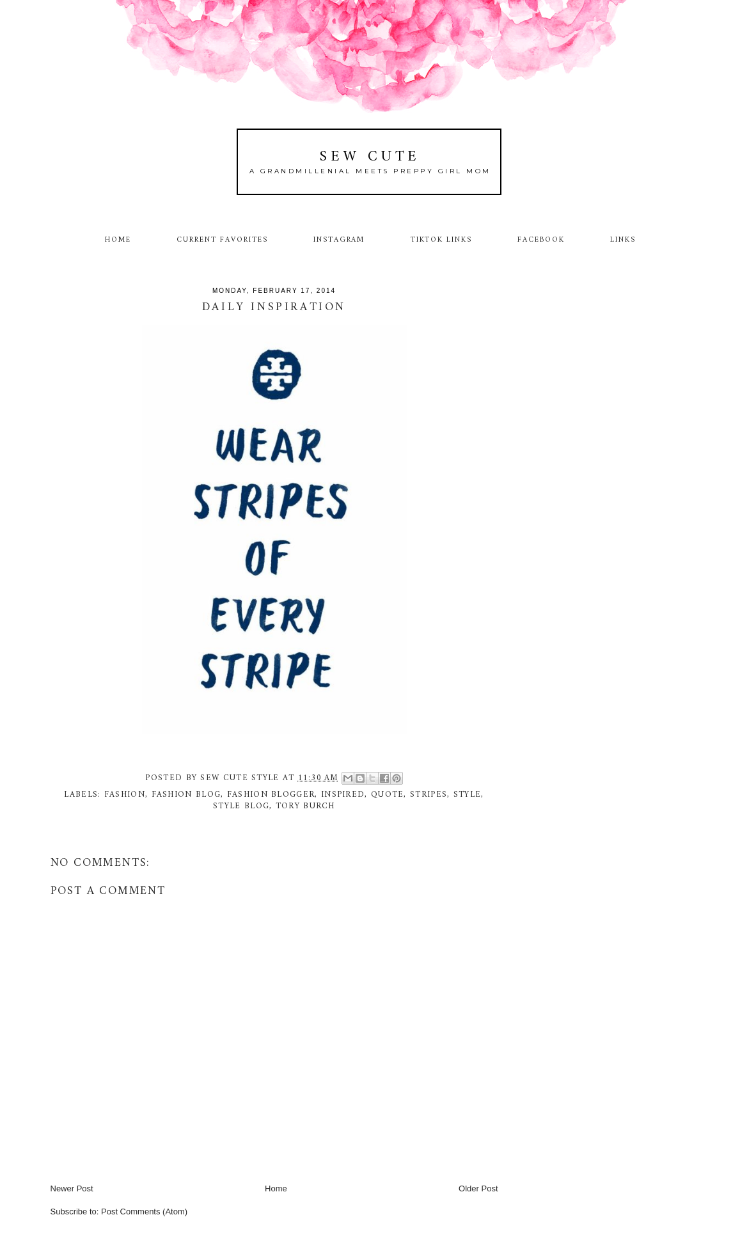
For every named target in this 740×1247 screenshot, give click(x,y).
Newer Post (72, 1188)
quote (387, 794)
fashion (124, 794)
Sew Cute (370, 157)
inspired (343, 794)
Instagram (339, 239)
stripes (428, 794)
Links (623, 239)
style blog (241, 806)
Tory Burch (305, 806)
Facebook (541, 239)
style (467, 794)
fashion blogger (271, 794)
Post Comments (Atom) (144, 1211)
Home (118, 239)
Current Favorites (222, 239)
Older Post (478, 1188)
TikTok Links (441, 239)
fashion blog (186, 794)
